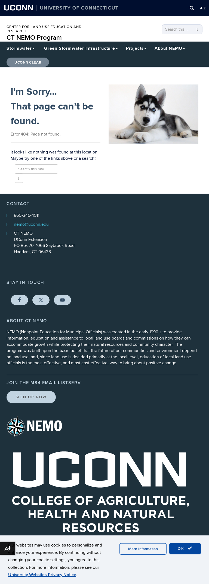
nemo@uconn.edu (31, 224)
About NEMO (170, 48)
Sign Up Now (31, 397)
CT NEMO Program (34, 38)
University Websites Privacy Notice (42, 574)
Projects (136, 48)
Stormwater (21, 48)
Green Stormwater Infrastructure (81, 48)
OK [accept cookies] (185, 548)
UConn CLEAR (27, 62)
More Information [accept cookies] (143, 549)
